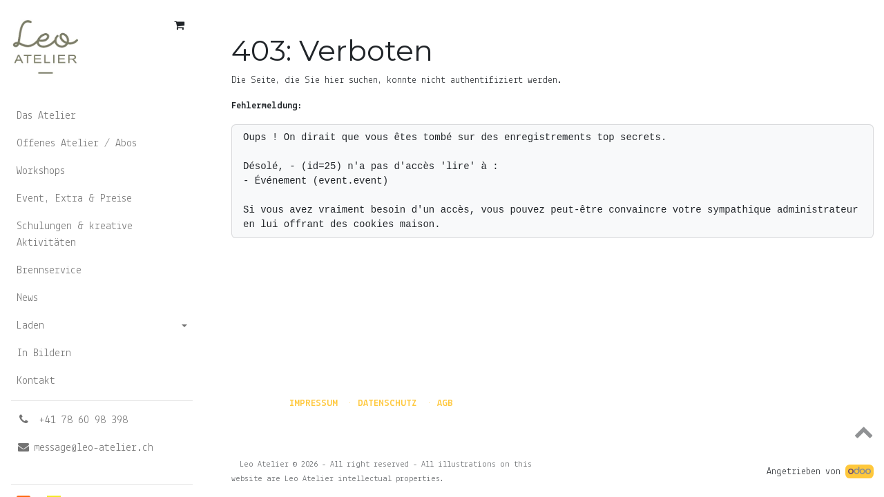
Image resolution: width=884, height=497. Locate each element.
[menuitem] (102, 116)
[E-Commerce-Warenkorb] (179, 25)
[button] (552, 431)
